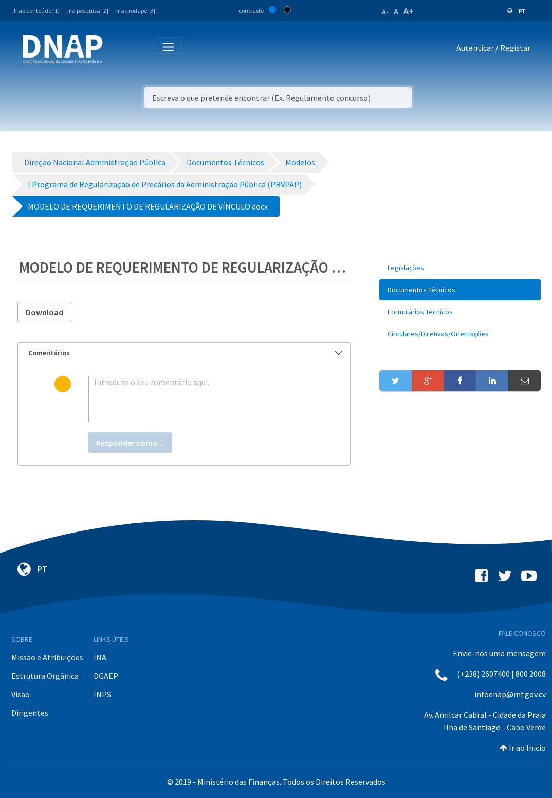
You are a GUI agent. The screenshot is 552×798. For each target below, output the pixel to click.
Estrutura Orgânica (45, 676)
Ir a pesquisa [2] (87, 10)
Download (44, 312)
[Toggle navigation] (117, 49)
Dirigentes (29, 713)
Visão (20, 694)
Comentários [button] (185, 352)
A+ (408, 11)
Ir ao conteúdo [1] (37, 10)
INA (100, 657)
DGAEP (106, 676)
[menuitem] (460, 267)
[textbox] (200, 399)
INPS (102, 694)
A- (385, 11)
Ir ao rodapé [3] (135, 10)
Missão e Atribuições (47, 657)
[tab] (184, 353)
